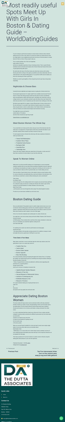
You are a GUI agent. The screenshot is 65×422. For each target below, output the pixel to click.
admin (28, 343)
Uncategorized (23, 344)
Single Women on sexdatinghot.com (21, 117)
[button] (62, 3)
